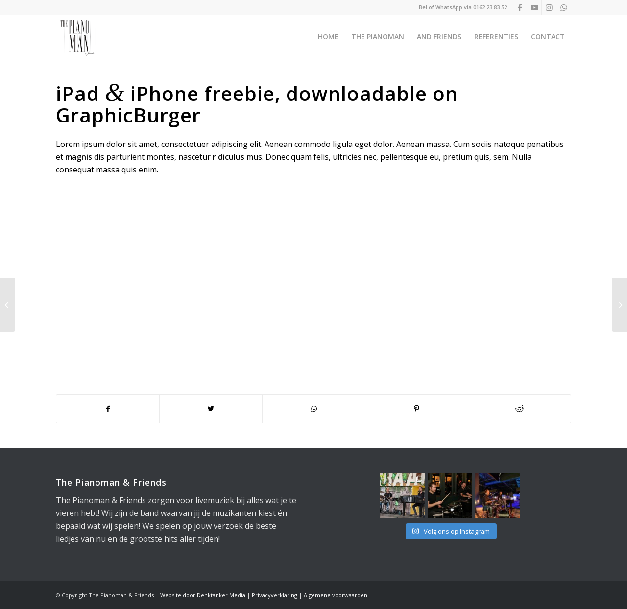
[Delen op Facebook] (107, 408)
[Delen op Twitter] (211, 408)
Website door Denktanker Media (202, 595)
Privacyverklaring (274, 595)
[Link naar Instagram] (549, 7)
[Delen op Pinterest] (416, 408)
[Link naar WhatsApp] (563, 7)
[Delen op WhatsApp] (314, 408)
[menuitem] (328, 37)
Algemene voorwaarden (335, 595)
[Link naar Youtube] (534, 7)
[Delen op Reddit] (519, 408)
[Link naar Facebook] (519, 7)
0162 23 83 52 (490, 7)
